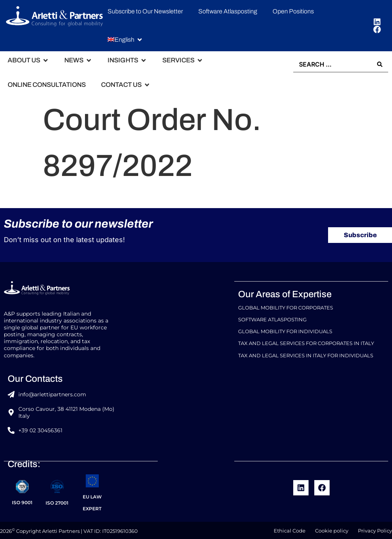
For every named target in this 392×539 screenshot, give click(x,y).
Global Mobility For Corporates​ (285, 309)
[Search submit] (379, 63)
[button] (125, 39)
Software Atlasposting (272, 320)
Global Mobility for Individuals (285, 330)
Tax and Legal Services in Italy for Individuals (305, 352)
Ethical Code (289, 529)
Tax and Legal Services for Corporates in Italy (306, 341)
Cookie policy (331, 529)
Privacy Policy (375, 529)
